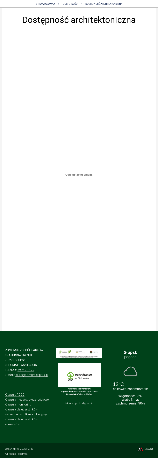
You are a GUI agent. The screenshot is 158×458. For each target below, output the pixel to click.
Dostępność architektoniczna (103, 3)
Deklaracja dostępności (79, 403)
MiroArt (145, 449)
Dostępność (70, 3)
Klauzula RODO (14, 394)
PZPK (29, 448)
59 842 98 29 (25, 370)
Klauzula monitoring (18, 404)
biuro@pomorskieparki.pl (31, 374)
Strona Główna (45, 3)
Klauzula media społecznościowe (27, 399)
